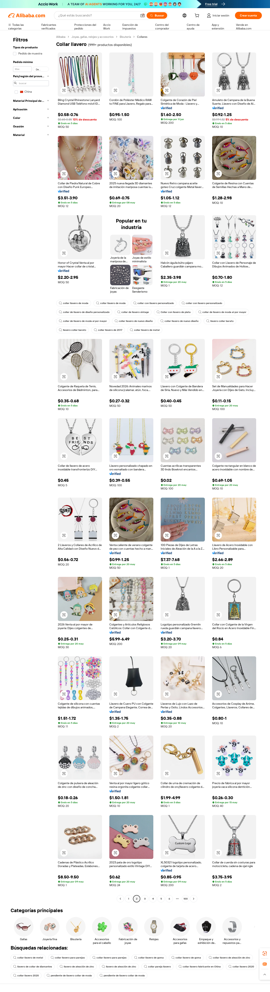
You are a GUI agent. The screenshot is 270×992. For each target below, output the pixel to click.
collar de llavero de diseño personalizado (84, 312)
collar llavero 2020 (241, 966)
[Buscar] (157, 15)
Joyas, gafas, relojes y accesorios (92, 36)
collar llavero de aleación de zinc (229, 957)
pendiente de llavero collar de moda (69, 975)
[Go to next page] (193, 898)
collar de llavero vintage (133, 312)
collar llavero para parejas (68, 957)
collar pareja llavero (157, 966)
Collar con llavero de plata (174, 312)
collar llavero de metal (145, 330)
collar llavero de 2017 (108, 330)
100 (185, 898)
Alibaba (60, 36)
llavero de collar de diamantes (32, 966)
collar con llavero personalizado (153, 303)
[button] (142, 15)
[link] (264, 953)
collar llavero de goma (149, 957)
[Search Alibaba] (97, 15)
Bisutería (125, 36)
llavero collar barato (220, 321)
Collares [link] (142, 36)
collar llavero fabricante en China (200, 966)
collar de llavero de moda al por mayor (222, 312)
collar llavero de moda (73, 303)
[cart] (198, 16)
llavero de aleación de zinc (77, 966)
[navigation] (31, 468)
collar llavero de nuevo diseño (134, 321)
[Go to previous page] (120, 898)
